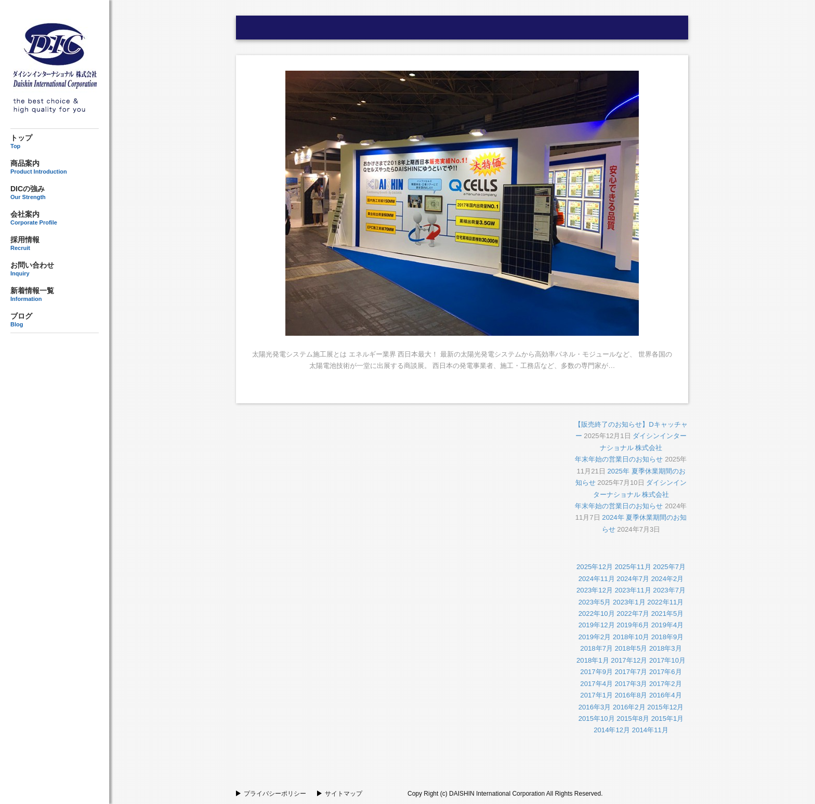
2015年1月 (667, 718)
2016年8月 (631, 695)
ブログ (54, 319)
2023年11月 (633, 590)
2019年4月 (667, 625)
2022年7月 (632, 613)
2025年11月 (633, 567)
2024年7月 (632, 579)
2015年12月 (665, 707)
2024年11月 (597, 579)
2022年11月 (665, 602)
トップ (54, 141)
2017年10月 (667, 660)
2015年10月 (597, 718)
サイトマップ (343, 793)
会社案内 (54, 218)
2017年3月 (631, 684)
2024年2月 (667, 579)
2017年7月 (631, 672)
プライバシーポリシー (275, 793)
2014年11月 (650, 730)
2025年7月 (669, 567)
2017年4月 (596, 684)
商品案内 (54, 167)
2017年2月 (665, 684)
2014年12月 (612, 730)
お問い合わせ (54, 268)
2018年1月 (592, 660)
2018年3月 (665, 648)
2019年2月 (595, 637)
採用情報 (54, 243)
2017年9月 (596, 672)
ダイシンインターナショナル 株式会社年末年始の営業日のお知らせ (631, 447)
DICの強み (54, 192)
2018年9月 (667, 637)
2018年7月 (596, 648)
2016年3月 (595, 707)
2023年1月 (629, 602)
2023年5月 (595, 602)
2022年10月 (597, 613)
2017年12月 (629, 660)
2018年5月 (631, 648)
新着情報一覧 (54, 294)
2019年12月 (597, 625)
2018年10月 (631, 637)
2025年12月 (594, 567)
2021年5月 (667, 613)
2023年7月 (669, 590)
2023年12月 (594, 590)
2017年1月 (596, 695)
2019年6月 (632, 625)
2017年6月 (665, 672)
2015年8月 (632, 718)
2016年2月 (629, 707)
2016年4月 (665, 695)
